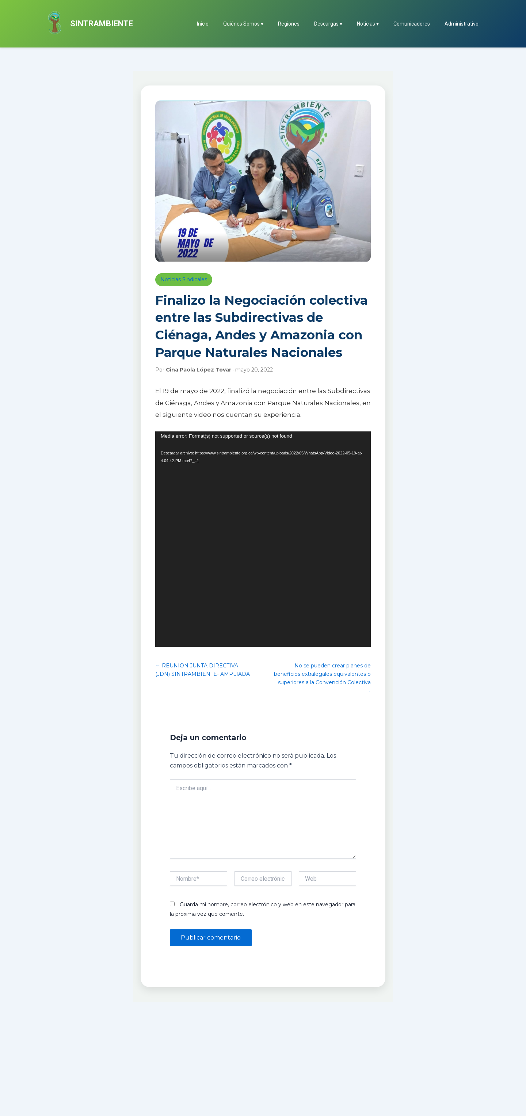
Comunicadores (411, 24)
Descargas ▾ (328, 24)
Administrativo (462, 24)
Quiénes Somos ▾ (243, 24)
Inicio (203, 24)
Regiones (289, 24)
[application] (263, 539)
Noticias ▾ (368, 24)
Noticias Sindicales (183, 279)
